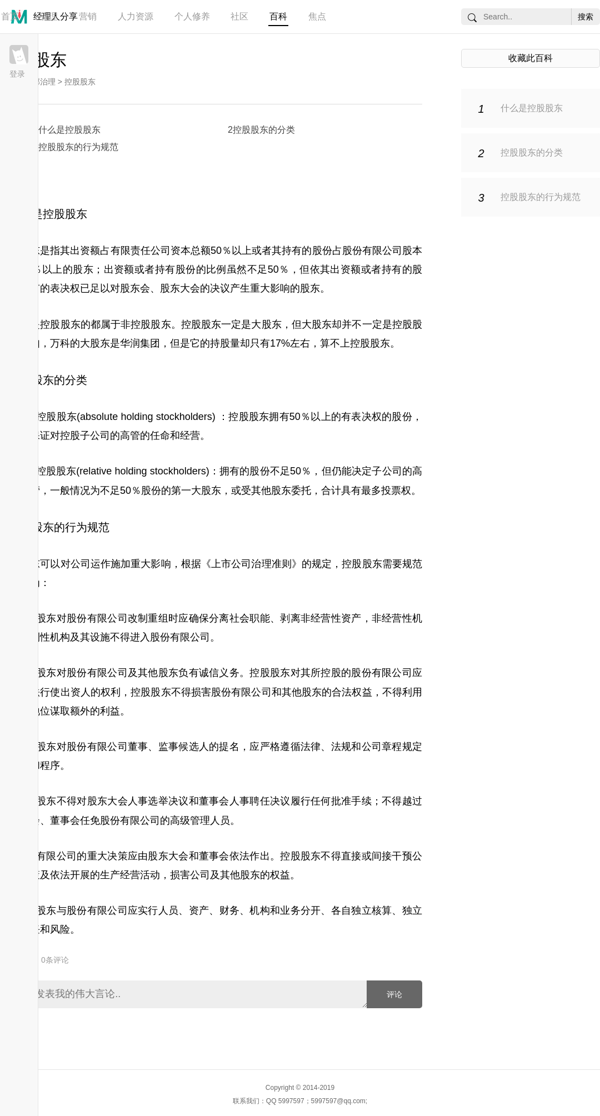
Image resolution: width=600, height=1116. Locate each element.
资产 (199, 910)
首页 (10, 16)
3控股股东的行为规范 (75, 147)
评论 (394, 994)
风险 (60, 929)
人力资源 (135, 16)
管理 (49, 16)
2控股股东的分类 (261, 129)
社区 (239, 16)
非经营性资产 (331, 618)
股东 (83, 269)
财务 (229, 910)
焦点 (317, 16)
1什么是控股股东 (67, 129)
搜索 (585, 16)
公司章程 (382, 746)
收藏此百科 (530, 58)
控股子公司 (85, 435)
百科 (278, 16)
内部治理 (40, 81)
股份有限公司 (180, 637)
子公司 (387, 471)
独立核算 (371, 910)
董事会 (65, 820)
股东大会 (168, 856)
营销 (88, 16)
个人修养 (192, 16)
